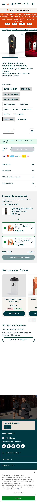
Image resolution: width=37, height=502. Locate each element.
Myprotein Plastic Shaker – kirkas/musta (14, 300)
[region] (18, 486)
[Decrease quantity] (5, 131)
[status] (8, 131)
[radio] (10, 89)
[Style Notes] (18, 171)
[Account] (28, 4)
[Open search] (7, 4)
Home (4, 30)
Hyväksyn (18, 498)
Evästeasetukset (8, 433)
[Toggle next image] (34, 44)
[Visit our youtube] (18, 446)
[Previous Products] (30, 320)
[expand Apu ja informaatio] (12, 452)
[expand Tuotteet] (7, 459)
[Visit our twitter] (23, 446)
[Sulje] (34, 472)
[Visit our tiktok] (13, 446)
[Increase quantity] (12, 131)
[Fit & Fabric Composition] (18, 177)
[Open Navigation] (3, 4)
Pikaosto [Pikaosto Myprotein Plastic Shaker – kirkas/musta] (14, 313)
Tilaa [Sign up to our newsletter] (8, 427)
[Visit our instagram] (4, 446)
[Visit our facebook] (9, 446)
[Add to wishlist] (31, 131)
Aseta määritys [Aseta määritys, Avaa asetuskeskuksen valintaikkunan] (18, 493)
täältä (18, 489)
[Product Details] (18, 183)
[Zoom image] (22, 34)
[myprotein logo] (18, 4)
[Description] (18, 164)
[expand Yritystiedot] (8, 465)
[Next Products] (34, 320)
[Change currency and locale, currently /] (18, 438)
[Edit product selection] (32, 228)
